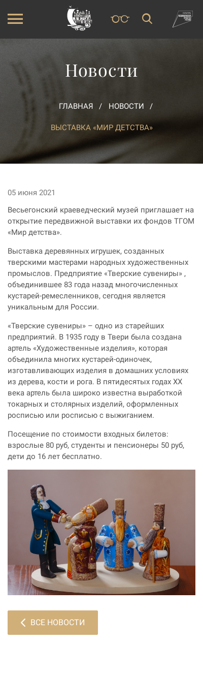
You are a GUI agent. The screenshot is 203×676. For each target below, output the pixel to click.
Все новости (53, 622)
